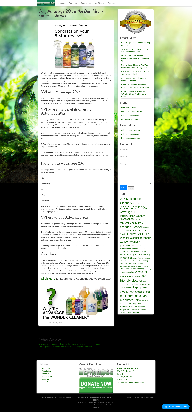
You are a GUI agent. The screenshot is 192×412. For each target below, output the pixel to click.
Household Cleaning (129, 107)
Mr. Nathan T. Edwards (130, 119)
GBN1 (60, 323)
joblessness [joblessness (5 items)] (139, 284)
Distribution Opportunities (131, 111)
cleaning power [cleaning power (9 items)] (133, 254)
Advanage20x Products (130, 130)
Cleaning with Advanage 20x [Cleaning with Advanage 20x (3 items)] (133, 261)
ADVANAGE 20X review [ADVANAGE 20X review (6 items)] (130, 219)
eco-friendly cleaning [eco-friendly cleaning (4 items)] (137, 269)
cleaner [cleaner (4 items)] (143, 251)
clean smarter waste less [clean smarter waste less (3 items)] (136, 263)
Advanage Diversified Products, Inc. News (96, 398)
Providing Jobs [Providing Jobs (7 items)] (134, 304)
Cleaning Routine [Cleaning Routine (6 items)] (137, 258)
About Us (112, 3)
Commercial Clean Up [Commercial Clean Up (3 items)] (126, 266)
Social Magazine (137, 397)
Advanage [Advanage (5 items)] (135, 203)
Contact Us (47, 381)
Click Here (48, 278)
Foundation (73, 3)
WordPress (150, 397)
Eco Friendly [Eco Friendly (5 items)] (135, 276)
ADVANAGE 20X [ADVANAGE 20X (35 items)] (133, 208)
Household (61, 3)
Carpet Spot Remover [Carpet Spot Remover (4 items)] (133, 251)
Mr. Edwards (99, 3)
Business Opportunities (130, 138)
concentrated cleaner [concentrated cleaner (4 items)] (140, 266)
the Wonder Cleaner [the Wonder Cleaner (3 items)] (134, 309)
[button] (176, 406)
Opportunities (86, 3)
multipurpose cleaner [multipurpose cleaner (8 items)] (140, 292)
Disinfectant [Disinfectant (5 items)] (124, 269)
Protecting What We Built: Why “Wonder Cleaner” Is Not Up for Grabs (134, 94)
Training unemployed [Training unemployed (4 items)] (133, 312)
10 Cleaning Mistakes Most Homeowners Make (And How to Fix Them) (136, 58)
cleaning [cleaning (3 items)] (122, 254)
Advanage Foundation (130, 115)
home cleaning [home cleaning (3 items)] (130, 284)
